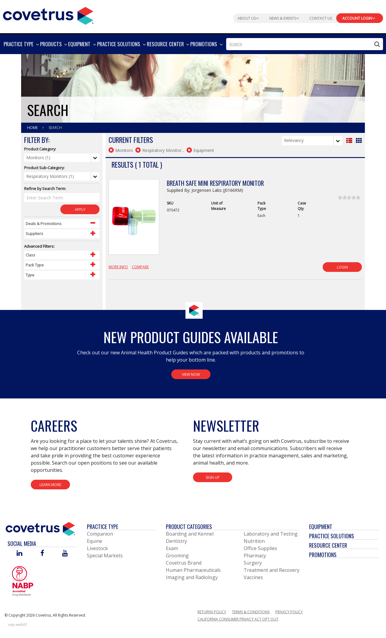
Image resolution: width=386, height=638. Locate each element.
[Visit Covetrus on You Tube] (65, 553)
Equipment (320, 526)
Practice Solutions (331, 536)
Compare (140, 266)
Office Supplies (260, 548)
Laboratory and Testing (271, 533)
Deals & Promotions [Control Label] (44, 223)
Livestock (97, 548)
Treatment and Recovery (271, 570)
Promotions (323, 555)
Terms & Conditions (251, 611)
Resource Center (328, 545)
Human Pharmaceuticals (193, 570)
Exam (172, 548)
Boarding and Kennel (190, 533)
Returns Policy (212, 611)
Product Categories (189, 526)
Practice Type (102, 526)
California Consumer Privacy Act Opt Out (238, 619)
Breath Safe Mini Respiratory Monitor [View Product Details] (215, 183)
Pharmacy (255, 555)
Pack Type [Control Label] (35, 265)
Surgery (253, 562)
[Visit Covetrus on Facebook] (42, 553)
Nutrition (254, 541)
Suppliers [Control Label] (34, 233)
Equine (94, 541)
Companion (100, 533)
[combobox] (304, 44)
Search (55, 127)
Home (33, 127)
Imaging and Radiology (192, 577)
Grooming (177, 555)
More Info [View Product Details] (118, 266)
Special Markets (105, 555)
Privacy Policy (289, 611)
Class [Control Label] (30, 255)
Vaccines (253, 577)
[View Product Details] (134, 220)
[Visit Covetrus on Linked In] (19, 553)
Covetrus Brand (183, 562)
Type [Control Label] (30, 275)
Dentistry (176, 541)
